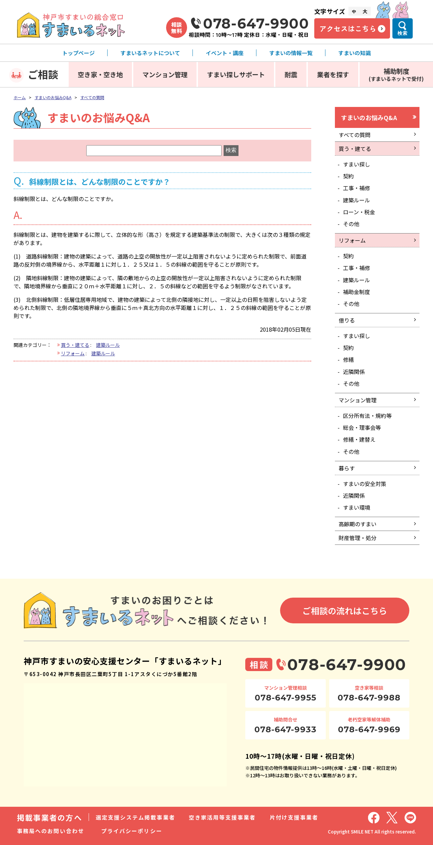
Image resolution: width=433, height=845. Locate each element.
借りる (347, 320)
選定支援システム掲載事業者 (135, 817)
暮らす (347, 468)
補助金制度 (356, 292)
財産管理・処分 (358, 538)
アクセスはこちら (347, 28)
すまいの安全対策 (364, 484)
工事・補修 (356, 188)
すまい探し (356, 164)
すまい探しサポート (236, 74)
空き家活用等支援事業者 (222, 817)
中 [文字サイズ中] (354, 11)
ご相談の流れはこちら (344, 610)
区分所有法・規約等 (367, 416)
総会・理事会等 (362, 427)
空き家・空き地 (100, 74)
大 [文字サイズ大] (365, 11)
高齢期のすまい (358, 524)
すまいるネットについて (150, 53)
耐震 (290, 74)
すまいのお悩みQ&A (53, 97)
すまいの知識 (354, 53)
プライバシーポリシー (131, 831)
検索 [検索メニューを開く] (402, 33)
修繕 (348, 359)
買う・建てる (75, 344)
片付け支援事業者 (294, 817)
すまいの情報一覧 (291, 53)
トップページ (78, 53)
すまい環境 (356, 507)
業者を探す (333, 74)
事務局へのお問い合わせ (50, 831)
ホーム (20, 97)
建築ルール (108, 344)
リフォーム (73, 353)
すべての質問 (92, 97)
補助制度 (396, 74)
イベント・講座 (225, 53)
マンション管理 (164, 74)
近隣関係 (354, 372)
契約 (348, 176)
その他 (351, 224)
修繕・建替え (359, 439)
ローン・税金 (359, 212)
